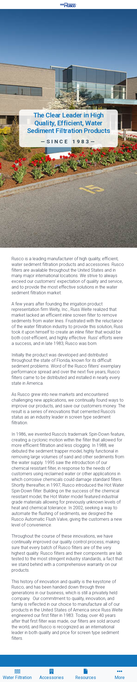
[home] (68, 5)
